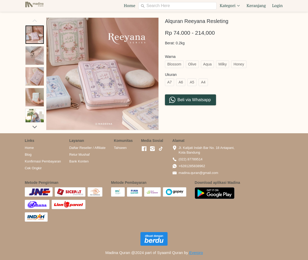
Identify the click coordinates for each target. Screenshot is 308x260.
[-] (144, 149)
